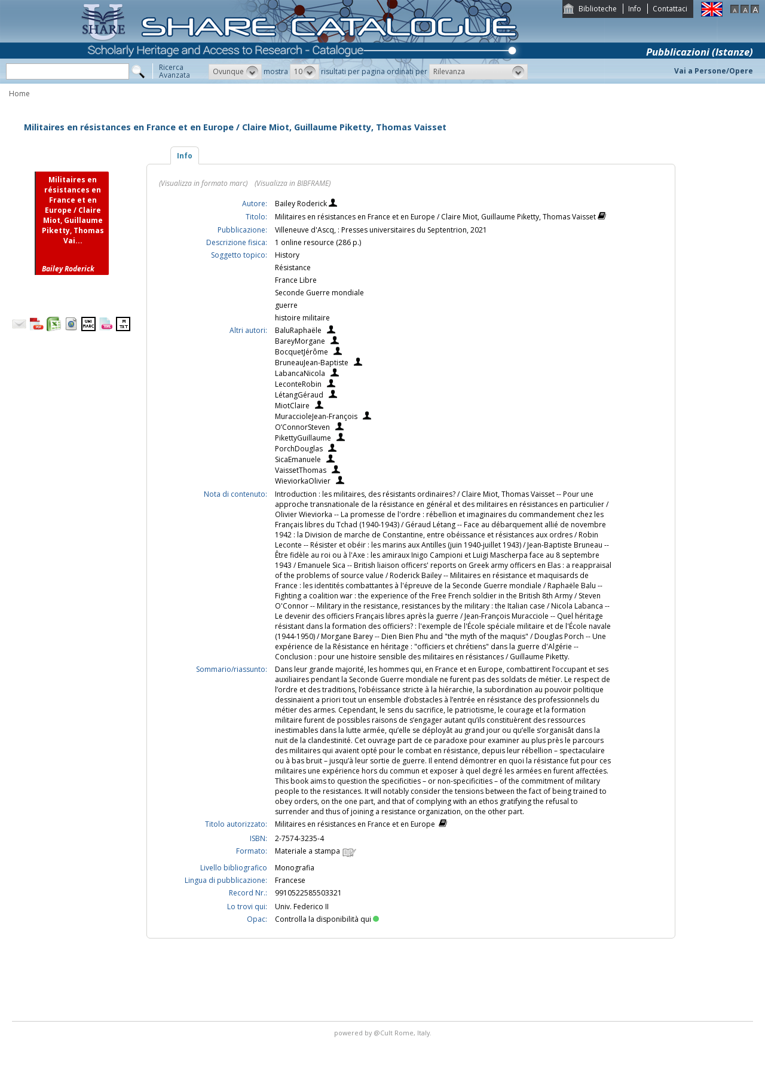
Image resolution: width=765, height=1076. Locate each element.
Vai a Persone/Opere (713, 71)
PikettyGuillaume (303, 438)
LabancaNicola (300, 373)
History (287, 255)
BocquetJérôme (301, 352)
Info (634, 9)
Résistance (293, 267)
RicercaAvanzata (174, 71)
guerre (286, 305)
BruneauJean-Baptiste (311, 362)
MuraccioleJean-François (316, 416)
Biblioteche (598, 9)
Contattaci (670, 9)
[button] (235, 72)
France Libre (296, 280)
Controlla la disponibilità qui (327, 919)
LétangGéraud (299, 395)
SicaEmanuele (298, 459)
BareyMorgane (300, 341)
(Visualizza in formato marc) (203, 183)
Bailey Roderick (302, 203)
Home (19, 93)
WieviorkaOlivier (303, 481)
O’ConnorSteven (302, 427)
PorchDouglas (299, 449)
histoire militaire (302, 318)
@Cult (384, 1032)
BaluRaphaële (298, 330)
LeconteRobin (298, 384)
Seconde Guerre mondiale (319, 293)
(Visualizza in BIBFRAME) (293, 183)
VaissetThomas (300, 470)
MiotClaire (292, 406)
